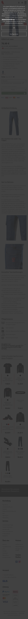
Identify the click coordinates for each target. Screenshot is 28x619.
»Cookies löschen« (10, 21)
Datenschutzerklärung (8, 19)
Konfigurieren (14, 34)
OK (14, 28)
